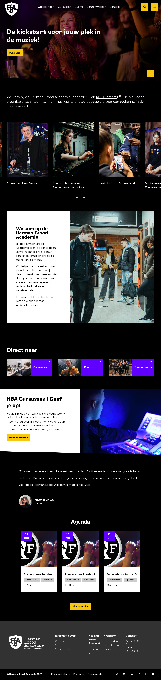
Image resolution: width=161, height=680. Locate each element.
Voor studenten (113, 649)
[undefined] (77, 197)
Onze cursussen (18, 438)
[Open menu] (154, 7)
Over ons (94, 649)
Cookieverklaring (97, 674)
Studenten (61, 645)
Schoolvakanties (113, 645)
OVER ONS (14, 53)
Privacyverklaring (61, 674)
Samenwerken (63, 649)
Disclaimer (79, 674)
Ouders (59, 641)
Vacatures (94, 653)
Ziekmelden (111, 641)
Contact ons (132, 651)
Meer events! (80, 606)
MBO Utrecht (108, 97)
